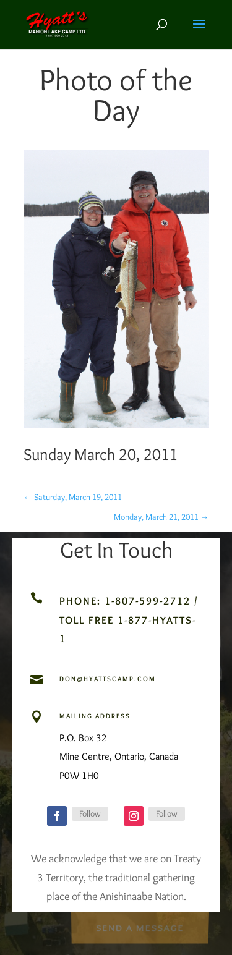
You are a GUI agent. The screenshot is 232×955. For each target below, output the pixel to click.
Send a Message (140, 927)
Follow (90, 813)
